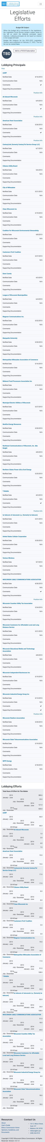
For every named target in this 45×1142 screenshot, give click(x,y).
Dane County (7, 274)
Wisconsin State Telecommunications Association (20, 739)
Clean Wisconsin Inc (10, 209)
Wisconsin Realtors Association (14, 718)
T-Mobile (6, 491)
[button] (10, 4)
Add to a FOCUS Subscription (25, 51)
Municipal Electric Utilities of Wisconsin (16, 403)
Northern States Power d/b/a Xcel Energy (17, 470)
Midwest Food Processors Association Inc (17, 381)
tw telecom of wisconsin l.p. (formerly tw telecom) (20, 515)
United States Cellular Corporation (14, 536)
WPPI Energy (7, 761)
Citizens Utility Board (10, 166)
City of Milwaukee (9, 187)
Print (3, 69)
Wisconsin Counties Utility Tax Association (17, 603)
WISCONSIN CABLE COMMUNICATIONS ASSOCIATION (22, 580)
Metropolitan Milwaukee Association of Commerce (20, 360)
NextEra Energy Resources (12, 424)
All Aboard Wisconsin (10, 97)
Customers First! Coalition (12, 252)
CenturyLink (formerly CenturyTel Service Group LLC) (21, 144)
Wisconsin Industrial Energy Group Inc (16, 694)
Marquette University (10, 338)
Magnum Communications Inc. (13, 317)
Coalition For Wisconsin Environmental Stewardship (21, 231)
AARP (5, 73)
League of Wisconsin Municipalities (15, 295)
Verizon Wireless (8, 558)
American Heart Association (12, 121)
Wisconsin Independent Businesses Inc (16, 673)
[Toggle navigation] (40, 4)
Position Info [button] (38, 93)
